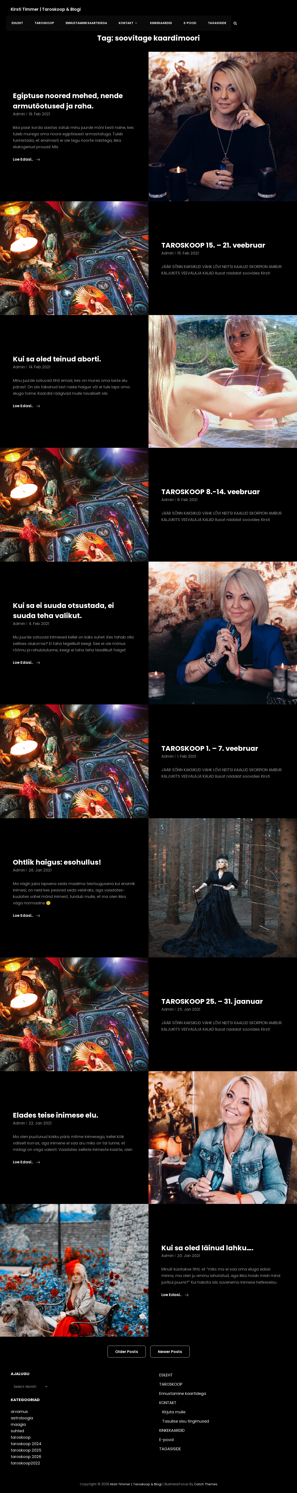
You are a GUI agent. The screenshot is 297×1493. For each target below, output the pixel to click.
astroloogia (22, 1414)
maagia (18, 1421)
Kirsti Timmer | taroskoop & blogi (47, 9)
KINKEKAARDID (151, 21)
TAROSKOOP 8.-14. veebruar (217, 488)
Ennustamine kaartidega (81, 21)
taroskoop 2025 (26, 1447)
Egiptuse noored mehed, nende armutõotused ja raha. (72, 97)
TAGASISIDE (203, 21)
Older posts (126, 1348)
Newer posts (170, 1348)
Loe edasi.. (26, 156)
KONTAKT (121, 21)
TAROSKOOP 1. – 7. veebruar (217, 744)
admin (19, 110)
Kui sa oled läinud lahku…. (214, 1244)
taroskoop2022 (25, 1460)
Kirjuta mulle (173, 1408)
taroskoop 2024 (26, 1440)
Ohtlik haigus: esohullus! (64, 858)
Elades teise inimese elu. (62, 1111)
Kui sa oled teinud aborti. (64, 355)
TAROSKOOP (41, 21)
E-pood (177, 21)
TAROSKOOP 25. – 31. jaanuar (220, 997)
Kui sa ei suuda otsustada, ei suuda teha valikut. (71, 607)
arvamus (19, 1408)
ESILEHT (16, 21)
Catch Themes (207, 1480)
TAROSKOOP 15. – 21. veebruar (221, 241)
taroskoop (21, 1434)
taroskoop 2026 (26, 1453)
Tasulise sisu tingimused (185, 1418)
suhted (17, 1427)
